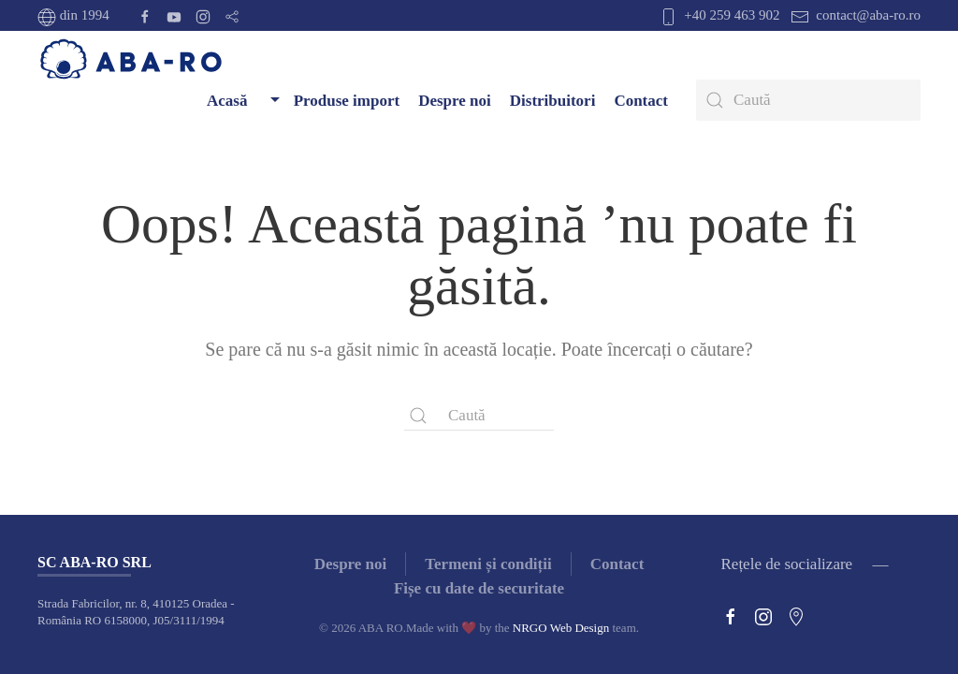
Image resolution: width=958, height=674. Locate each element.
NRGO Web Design (561, 628)
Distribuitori (553, 101)
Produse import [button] (332, 100)
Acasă (227, 101)
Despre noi (454, 101)
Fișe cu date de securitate (479, 588)
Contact (641, 101)
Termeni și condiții (488, 564)
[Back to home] (131, 59)
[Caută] (808, 100)
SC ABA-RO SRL (94, 562)
